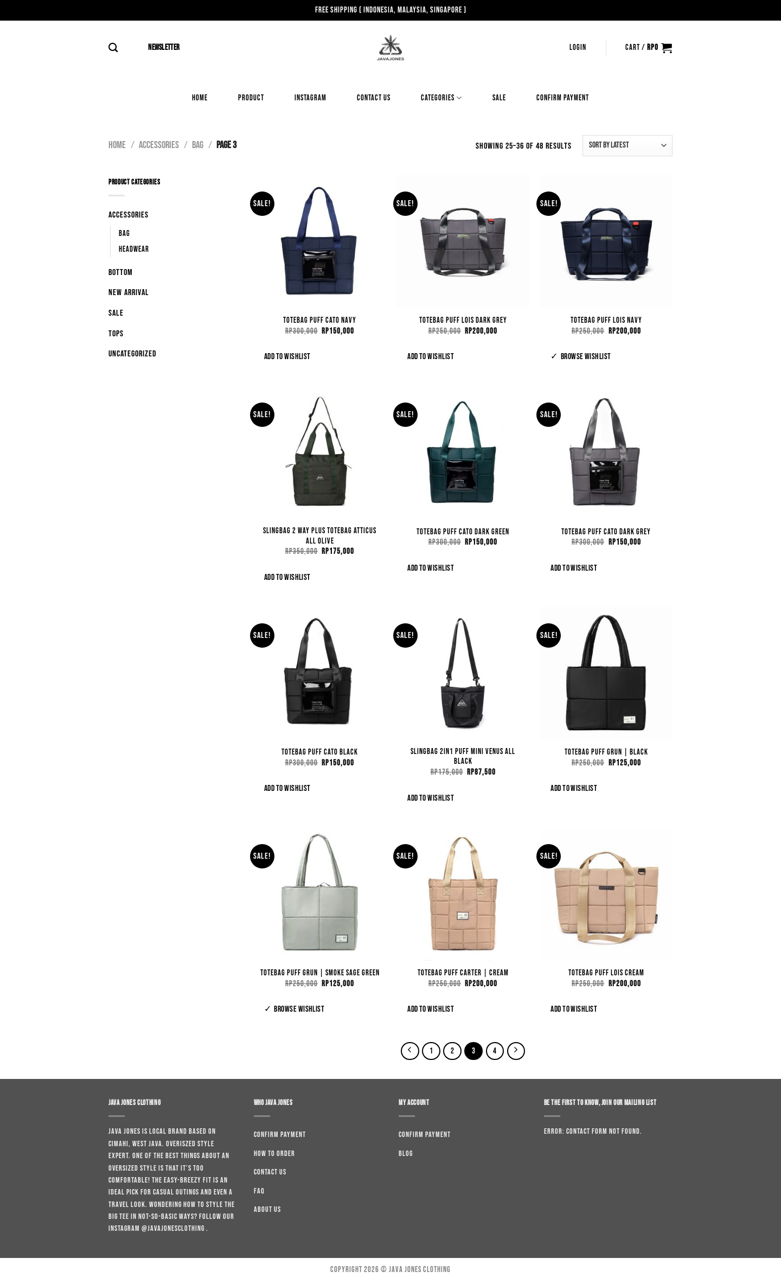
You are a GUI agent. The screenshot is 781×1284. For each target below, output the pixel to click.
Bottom (120, 272)
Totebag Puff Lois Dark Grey (463, 320)
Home (200, 98)
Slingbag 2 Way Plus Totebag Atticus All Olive (319, 536)
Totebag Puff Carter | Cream (463, 973)
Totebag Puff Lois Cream (606, 973)
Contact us (373, 98)
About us (267, 1209)
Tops (116, 334)
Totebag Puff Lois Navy (606, 320)
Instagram (311, 98)
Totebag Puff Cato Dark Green (463, 531)
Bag (197, 145)
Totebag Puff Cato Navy (319, 320)
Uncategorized (132, 354)
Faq (259, 1191)
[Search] (113, 48)
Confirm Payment (562, 98)
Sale (499, 98)
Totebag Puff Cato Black (319, 752)
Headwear (134, 249)
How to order (274, 1153)
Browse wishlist (586, 357)
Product (251, 98)
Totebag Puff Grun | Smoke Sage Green (320, 973)
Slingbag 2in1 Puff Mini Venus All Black (463, 756)
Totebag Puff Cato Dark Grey (606, 531)
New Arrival (128, 293)
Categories (441, 98)
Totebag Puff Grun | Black (606, 752)
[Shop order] (627, 145)
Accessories (159, 145)
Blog (406, 1153)
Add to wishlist (287, 357)
